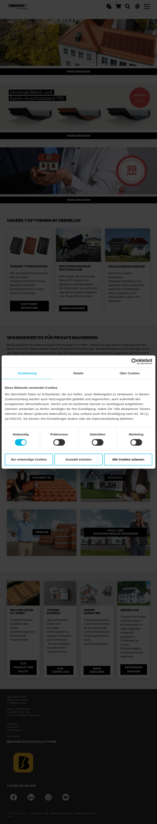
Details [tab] (78, 373)
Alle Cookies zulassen (128, 459)
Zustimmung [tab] (27, 373)
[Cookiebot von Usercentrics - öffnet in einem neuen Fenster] (134, 361)
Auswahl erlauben (78, 459)
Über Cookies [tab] (130, 373)
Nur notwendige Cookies (29, 459)
